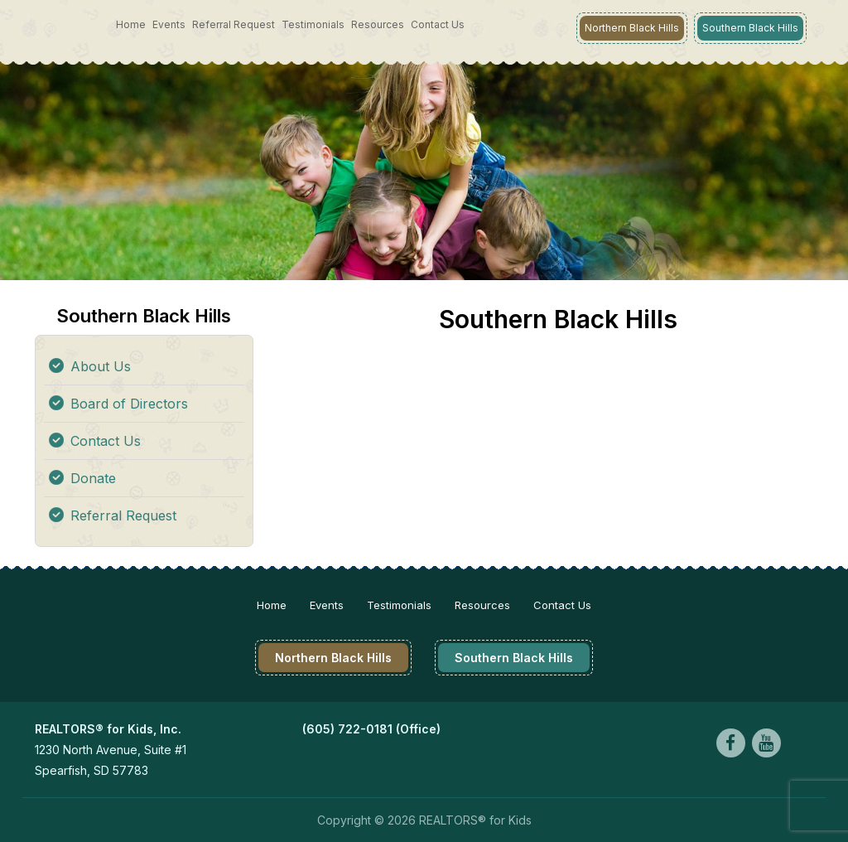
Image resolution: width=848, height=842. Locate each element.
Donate (93, 478)
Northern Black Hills (632, 28)
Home (131, 24)
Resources (377, 24)
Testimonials (313, 24)
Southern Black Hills (750, 28)
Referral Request (233, 24)
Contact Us (438, 24)
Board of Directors (129, 403)
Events (169, 24)
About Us (100, 366)
